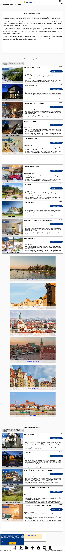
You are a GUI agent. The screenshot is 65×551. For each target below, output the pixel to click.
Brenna (4, 140)
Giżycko (4, 453)
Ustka (4, 489)
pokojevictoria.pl (32, 2)
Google (21, 535)
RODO (2, 541)
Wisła (4, 69)
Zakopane (5, 471)
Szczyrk (4, 86)
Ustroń (4, 168)
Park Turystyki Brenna (32, 535)
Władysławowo (6, 436)
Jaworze (4, 239)
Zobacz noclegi (56, 71)
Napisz (63, 550)
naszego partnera (52, 81)
